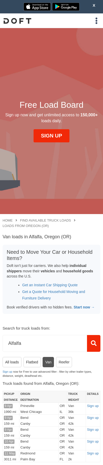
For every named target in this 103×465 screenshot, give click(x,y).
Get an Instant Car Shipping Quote (50, 285)
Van (48, 362)
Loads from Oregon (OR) (26, 226)
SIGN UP (51, 135)
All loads (12, 362)
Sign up (7, 371)
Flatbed (32, 362)
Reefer (64, 362)
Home (8, 220)
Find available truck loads (45, 220)
